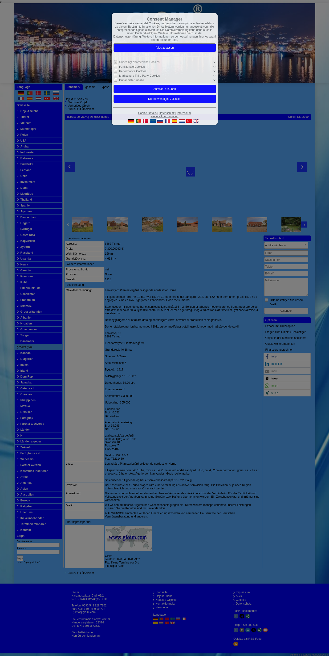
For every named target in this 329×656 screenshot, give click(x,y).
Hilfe (174, 40)
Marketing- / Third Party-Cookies (139, 75)
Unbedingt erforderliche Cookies (139, 62)
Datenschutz (167, 113)
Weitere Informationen (165, 116)
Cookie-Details (147, 113)
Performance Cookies (132, 71)
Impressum (184, 113)
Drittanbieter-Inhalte (131, 80)
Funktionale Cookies (132, 66)
